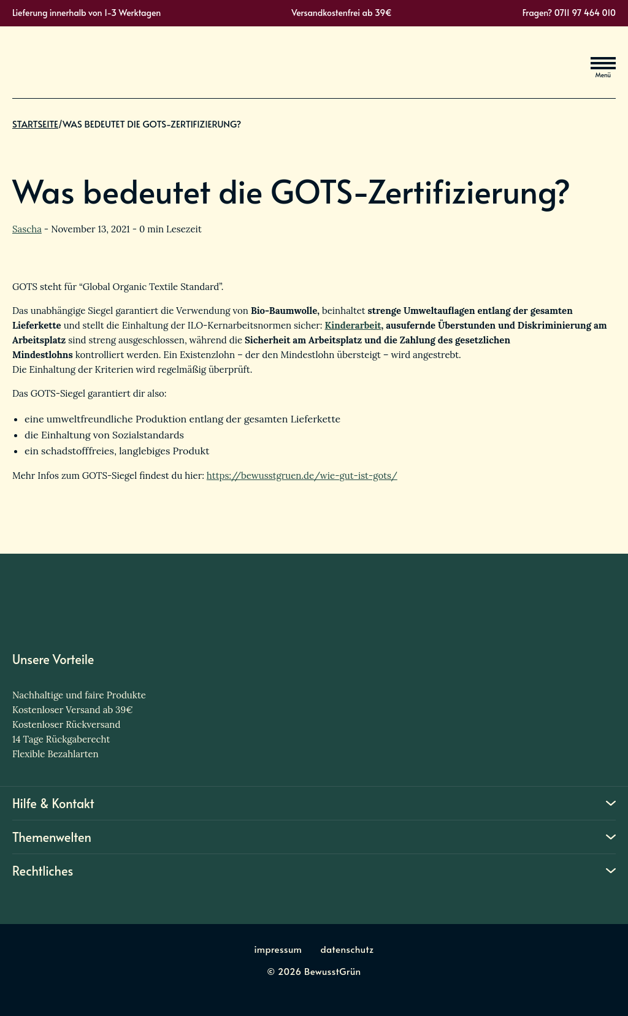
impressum (278, 948)
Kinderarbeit (353, 325)
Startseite (35, 135)
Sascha (27, 229)
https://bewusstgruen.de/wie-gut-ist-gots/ (302, 475)
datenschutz (346, 948)
